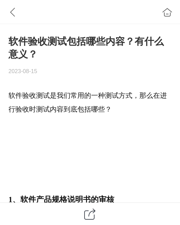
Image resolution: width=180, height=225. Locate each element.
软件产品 (36, 199)
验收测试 (36, 95)
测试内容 (50, 109)
